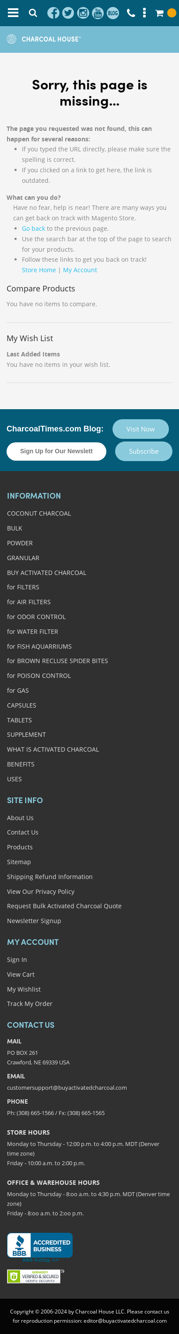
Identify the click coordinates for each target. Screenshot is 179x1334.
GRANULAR (23, 558)
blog (113, 13)
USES (14, 779)
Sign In (17, 959)
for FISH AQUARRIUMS (39, 646)
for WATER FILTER (32, 631)
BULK (14, 528)
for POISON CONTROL (39, 675)
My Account (80, 270)
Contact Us (23, 832)
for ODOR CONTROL (36, 616)
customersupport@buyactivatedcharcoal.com (67, 1087)
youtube (98, 13)
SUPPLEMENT (26, 734)
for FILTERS (23, 587)
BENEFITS (21, 764)
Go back (33, 228)
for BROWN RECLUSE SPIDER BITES (57, 661)
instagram (83, 13)
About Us (20, 818)
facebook (53, 13)
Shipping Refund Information (50, 876)
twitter (68, 13)
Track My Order (30, 1003)
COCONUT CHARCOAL (39, 513)
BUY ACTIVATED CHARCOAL (46, 572)
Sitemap (19, 862)
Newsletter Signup (34, 921)
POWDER (20, 543)
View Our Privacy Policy (40, 891)
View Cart (21, 974)
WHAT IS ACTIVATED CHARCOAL (53, 749)
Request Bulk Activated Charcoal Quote (64, 906)
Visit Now (140, 428)
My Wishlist (24, 989)
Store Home (39, 270)
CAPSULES (21, 705)
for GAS (18, 690)
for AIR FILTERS (29, 602)
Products (20, 847)
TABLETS (19, 720)
